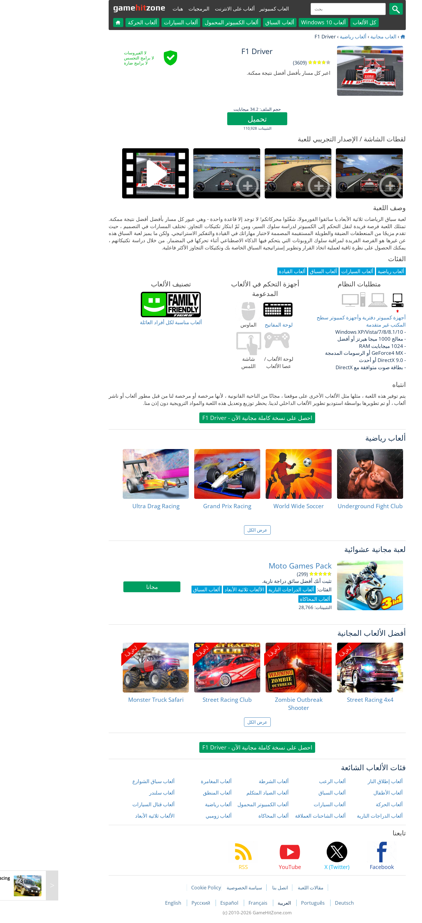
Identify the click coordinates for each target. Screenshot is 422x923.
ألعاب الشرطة (228, 781)
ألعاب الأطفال (342, 792)
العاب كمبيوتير (228, 8)
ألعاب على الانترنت (189, 8)
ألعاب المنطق (171, 792)
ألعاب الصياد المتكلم (221, 792)
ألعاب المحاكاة (227, 815)
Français (212, 903)
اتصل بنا (234, 887)
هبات (131, 8)
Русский (155, 903)
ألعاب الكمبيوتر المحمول (185, 22)
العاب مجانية (337, 36)
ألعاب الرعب (286, 781)
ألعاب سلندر (115, 792)
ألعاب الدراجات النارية (334, 815)
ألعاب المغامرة (170, 781)
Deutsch (298, 903)
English (127, 903)
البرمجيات (152, 8)
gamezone (93, 7)
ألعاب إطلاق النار (339, 781)
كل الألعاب (318, 22)
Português (267, 903)
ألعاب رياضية (307, 36)
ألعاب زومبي (172, 815)
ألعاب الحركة (96, 22)
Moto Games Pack (253, 566)
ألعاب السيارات (135, 22)
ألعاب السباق (233, 22)
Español (183, 903)
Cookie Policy (160, 887)
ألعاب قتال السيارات (107, 804)
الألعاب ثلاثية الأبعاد (108, 815)
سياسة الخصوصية (198, 887)
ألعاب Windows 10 (277, 22)
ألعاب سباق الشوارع (107, 781)
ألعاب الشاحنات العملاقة (274, 815)
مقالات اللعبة (264, 887)
